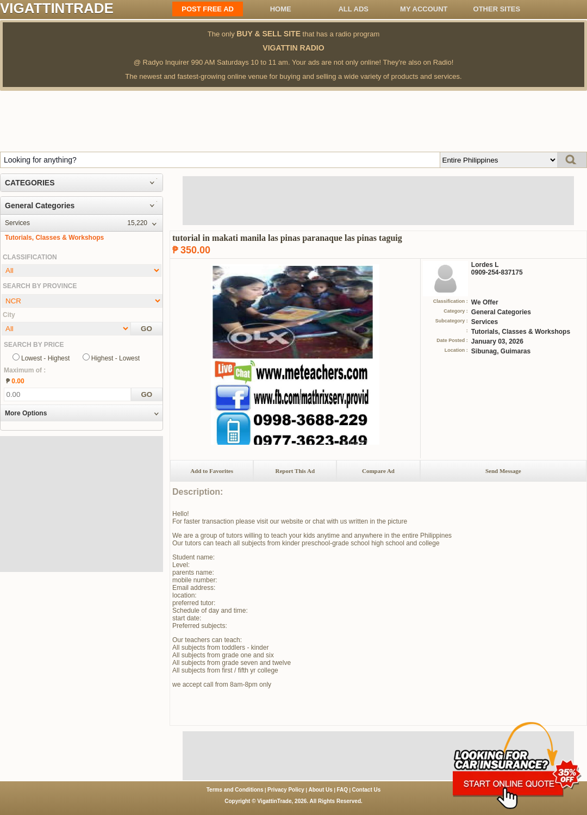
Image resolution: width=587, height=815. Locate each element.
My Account (423, 9)
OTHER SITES (497, 9)
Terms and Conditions (235, 790)
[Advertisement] (293, 120)
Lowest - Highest (45, 358)
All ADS (353, 9)
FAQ (342, 790)
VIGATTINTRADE (57, 8)
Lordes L (485, 265)
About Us (320, 790)
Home (280, 9)
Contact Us (366, 790)
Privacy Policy (285, 790)
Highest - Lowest (115, 358)
